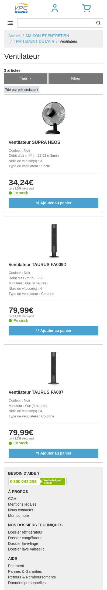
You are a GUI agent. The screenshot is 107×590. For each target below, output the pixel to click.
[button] (55, 8)
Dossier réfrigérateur (25, 532)
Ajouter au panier (53, 203)
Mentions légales (22, 504)
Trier (24, 78)
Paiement (16, 566)
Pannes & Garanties (25, 571)
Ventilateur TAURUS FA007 (36, 392)
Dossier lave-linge (23, 543)
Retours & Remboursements (32, 577)
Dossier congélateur (25, 538)
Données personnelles (27, 583)
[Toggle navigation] (10, 23)
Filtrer (76, 78)
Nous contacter (20, 510)
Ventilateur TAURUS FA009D (38, 264)
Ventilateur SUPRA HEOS (34, 142)
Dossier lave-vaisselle (26, 549)
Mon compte (18, 515)
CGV (12, 498)
